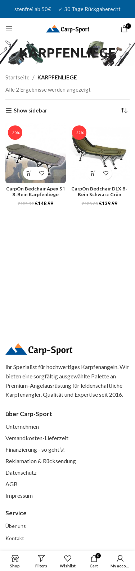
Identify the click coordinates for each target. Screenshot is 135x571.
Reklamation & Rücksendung (40, 460)
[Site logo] (67, 28)
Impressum (19, 495)
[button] (29, 173)
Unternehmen (22, 426)
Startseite (17, 77)
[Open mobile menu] (9, 29)
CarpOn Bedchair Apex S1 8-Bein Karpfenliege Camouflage (35, 194)
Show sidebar (30, 110)
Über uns (15, 526)
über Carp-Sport (28, 414)
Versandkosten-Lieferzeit (36, 437)
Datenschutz (21, 472)
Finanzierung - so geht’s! (35, 449)
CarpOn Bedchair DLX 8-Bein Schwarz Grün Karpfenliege (99, 194)
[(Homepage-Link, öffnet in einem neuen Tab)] (38, 349)
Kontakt (14, 538)
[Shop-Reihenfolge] (124, 110)
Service (16, 513)
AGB (11, 483)
